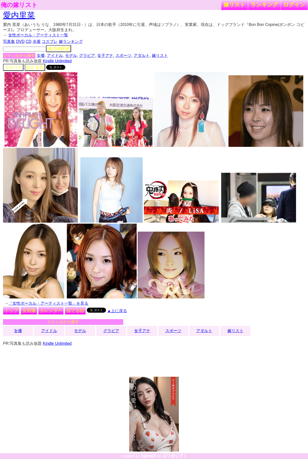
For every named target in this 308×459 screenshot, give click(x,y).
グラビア (87, 55)
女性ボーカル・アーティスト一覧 (38, 35)
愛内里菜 (19, 15)
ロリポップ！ (175, 456)
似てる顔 (35, 67)
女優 (41, 55)
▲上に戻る (117, 311)
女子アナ (105, 55)
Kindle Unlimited (57, 61)
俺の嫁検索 (58, 48)
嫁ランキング (71, 41)
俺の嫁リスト (19, 5)
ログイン (294, 4)
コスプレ (50, 41)
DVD (20, 41)
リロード (13, 67)
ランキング (264, 4)
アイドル (55, 55)
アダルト (142, 55)
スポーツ (123, 55)
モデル (71, 55)
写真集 (9, 41)
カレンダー (51, 310)
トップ (11, 310)
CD (28, 41)
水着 (37, 41)
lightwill (148, 456)
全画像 (29, 310)
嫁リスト (234, 4)
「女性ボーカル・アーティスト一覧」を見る (48, 303)
